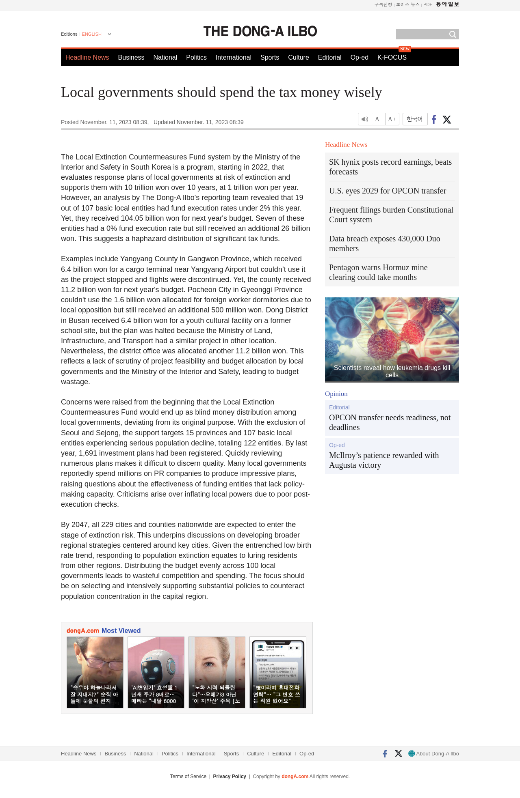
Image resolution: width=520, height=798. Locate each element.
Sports (269, 57)
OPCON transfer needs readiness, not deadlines (390, 422)
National (166, 57)
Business (131, 57)
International (233, 57)
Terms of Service (188, 776)
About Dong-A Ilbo (433, 754)
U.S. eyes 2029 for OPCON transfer (387, 190)
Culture (298, 57)
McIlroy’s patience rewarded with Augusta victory (384, 460)
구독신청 (383, 4)
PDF (427, 4)
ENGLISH (92, 34)
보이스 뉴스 (408, 4)
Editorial (330, 57)
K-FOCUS (392, 57)
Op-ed (359, 57)
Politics (196, 57)
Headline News (87, 57)
